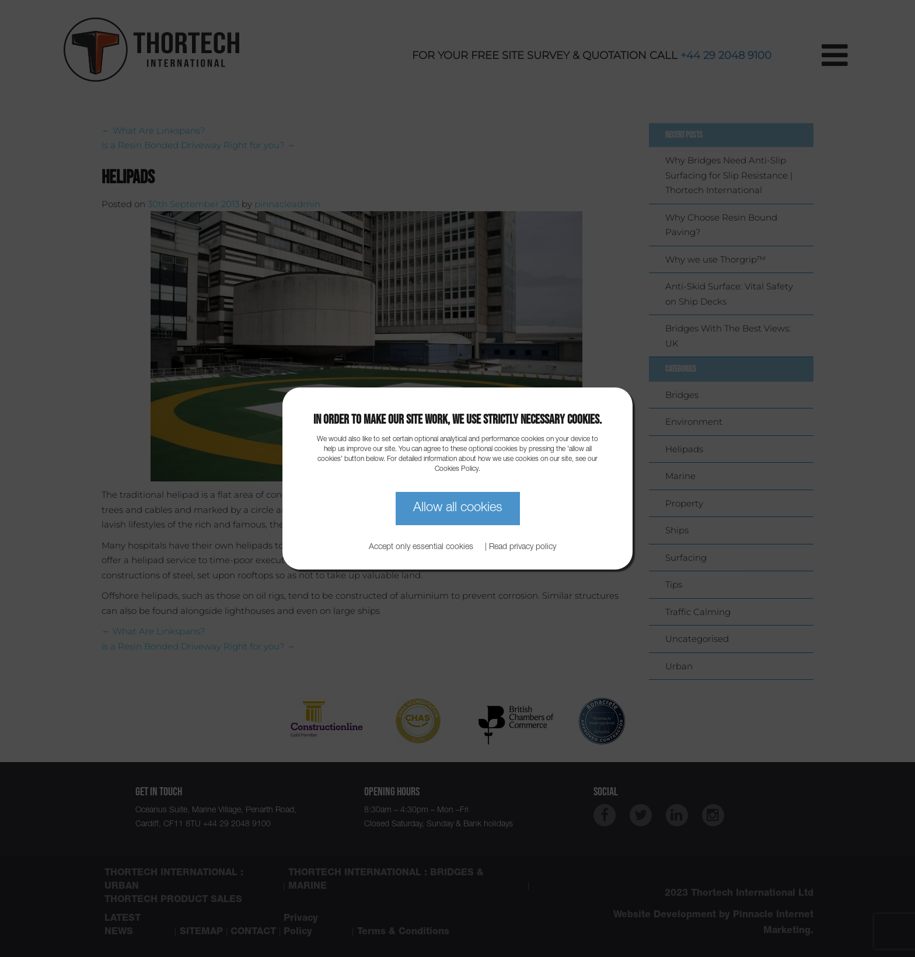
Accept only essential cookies (421, 547)
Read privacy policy (522, 547)
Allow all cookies (457, 508)
